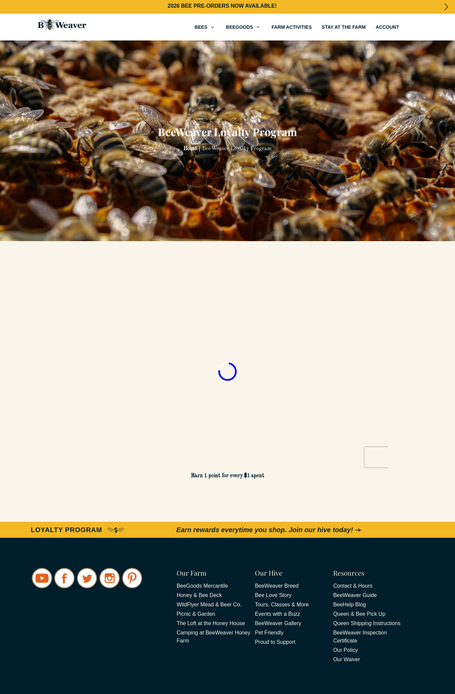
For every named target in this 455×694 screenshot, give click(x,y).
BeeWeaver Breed (276, 586)
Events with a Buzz (277, 614)
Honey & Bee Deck (199, 595)
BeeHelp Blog (349, 604)
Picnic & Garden (196, 614)
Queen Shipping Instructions (366, 623)
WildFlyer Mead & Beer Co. (209, 604)
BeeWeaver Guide (355, 595)
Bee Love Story (273, 595)
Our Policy (345, 650)
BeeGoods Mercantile (202, 586)
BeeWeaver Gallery (278, 623)
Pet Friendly (269, 632)
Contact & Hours (352, 586)
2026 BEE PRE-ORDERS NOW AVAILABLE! (222, 6)
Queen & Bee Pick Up (359, 614)
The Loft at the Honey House (211, 623)
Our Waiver (346, 659)
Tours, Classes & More (282, 604)
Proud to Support (275, 642)
